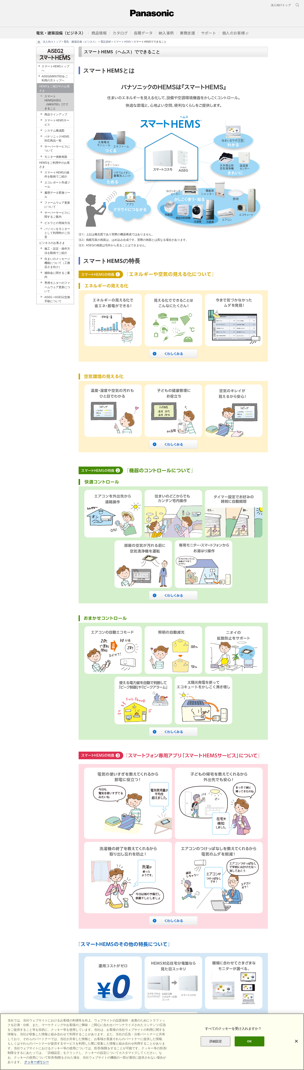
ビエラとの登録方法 (57, 223)
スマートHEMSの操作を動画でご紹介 (56, 174)
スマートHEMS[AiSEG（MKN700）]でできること (56, 102)
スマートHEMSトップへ (55, 68)
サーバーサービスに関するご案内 (57, 215)
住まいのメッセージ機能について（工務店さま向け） (57, 263)
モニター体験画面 (55, 157)
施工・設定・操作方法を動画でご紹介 (57, 251)
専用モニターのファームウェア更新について (57, 287)
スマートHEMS (122, 41)
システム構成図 (54, 130)
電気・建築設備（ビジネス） (81, 41)
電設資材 (105, 41)
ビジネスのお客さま (52, 243)
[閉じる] (296, 1041)
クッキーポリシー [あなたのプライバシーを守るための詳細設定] (36, 1062)
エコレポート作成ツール (57, 184)
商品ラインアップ (55, 114)
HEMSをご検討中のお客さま (54, 88)
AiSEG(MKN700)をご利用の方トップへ (55, 78)
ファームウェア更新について (57, 205)
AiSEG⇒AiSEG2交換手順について (57, 299)
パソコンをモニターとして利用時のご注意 (57, 233)
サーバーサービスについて (57, 148)
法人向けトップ (52, 41)
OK (249, 1041)
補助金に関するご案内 (57, 275)
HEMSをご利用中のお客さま (54, 165)
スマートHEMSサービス (56, 122)
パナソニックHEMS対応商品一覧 (56, 138)
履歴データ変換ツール (57, 195)
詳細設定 (215, 1041)
